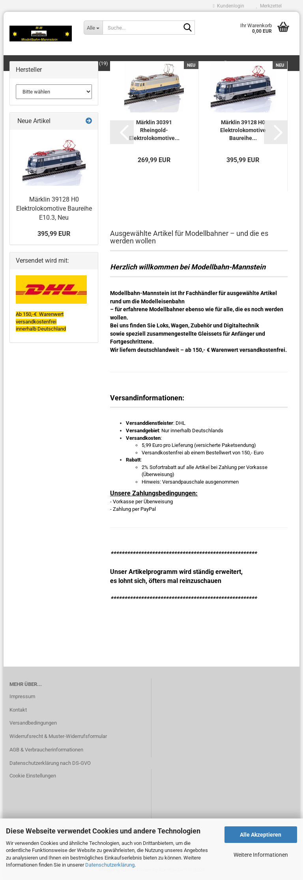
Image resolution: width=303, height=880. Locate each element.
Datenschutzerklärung (110, 865)
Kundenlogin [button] (228, 6)
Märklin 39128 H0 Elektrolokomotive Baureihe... (243, 130)
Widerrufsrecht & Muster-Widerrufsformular (58, 736)
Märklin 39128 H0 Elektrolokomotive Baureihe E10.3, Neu (54, 208)
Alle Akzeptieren (260, 834)
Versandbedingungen (33, 723)
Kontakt (18, 710)
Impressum (22, 696)
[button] (122, 132)
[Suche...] (93, 28)
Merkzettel (269, 6)
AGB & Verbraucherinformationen (46, 750)
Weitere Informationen (261, 855)
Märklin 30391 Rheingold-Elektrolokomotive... (154, 130)
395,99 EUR (53, 233)
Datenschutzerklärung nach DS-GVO (50, 763)
